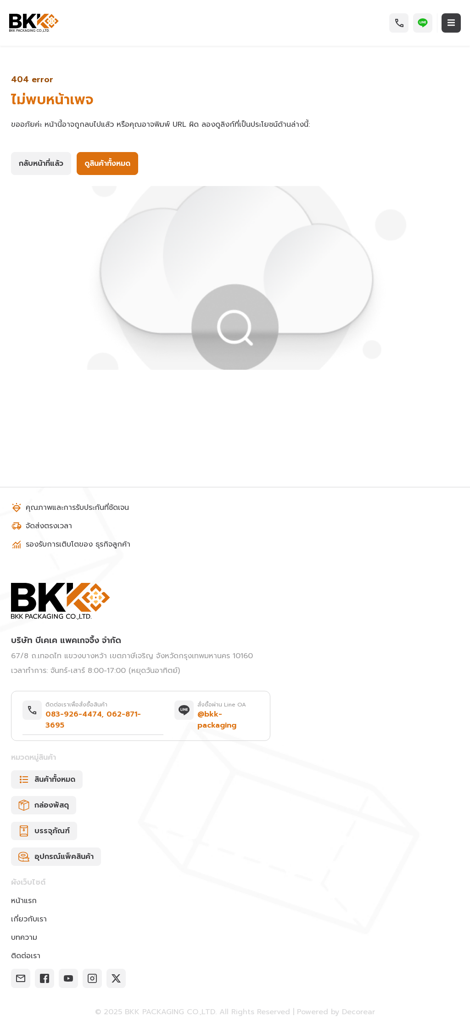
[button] (399, 23)
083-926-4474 (73, 714)
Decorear (358, 1011)
